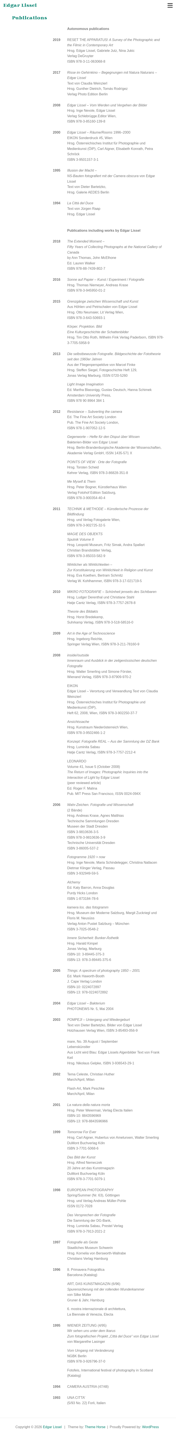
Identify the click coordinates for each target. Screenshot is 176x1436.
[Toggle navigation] (170, 5)
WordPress (150, 1427)
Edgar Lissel (20, 5)
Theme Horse (95, 1427)
